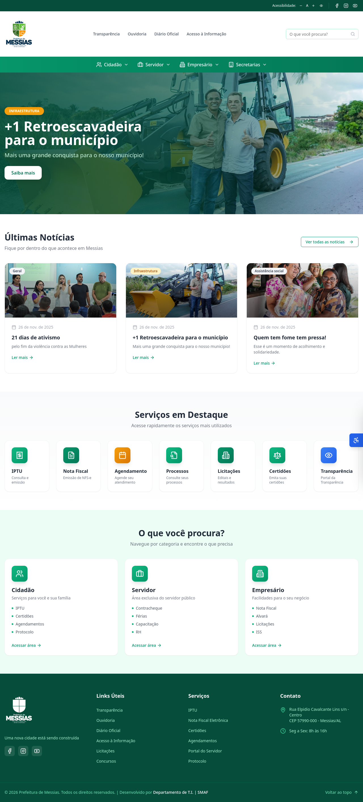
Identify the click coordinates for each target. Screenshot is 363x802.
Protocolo (197, 761)
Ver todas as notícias (330, 241)
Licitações (105, 751)
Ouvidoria (137, 34)
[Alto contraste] (321, 5)
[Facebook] (337, 5)
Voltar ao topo (341, 792)
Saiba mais (23, 173)
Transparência (106, 34)
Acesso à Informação (206, 34)
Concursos (106, 761)
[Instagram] (346, 5)
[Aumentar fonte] (313, 5)
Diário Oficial (166, 34)
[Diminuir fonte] (301, 5)
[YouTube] (355, 5)
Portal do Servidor (205, 751)
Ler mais (22, 357)
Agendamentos (202, 740)
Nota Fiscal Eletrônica (208, 720)
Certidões (197, 730)
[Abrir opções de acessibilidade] (356, 440)
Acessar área (26, 645)
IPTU (192, 710)
